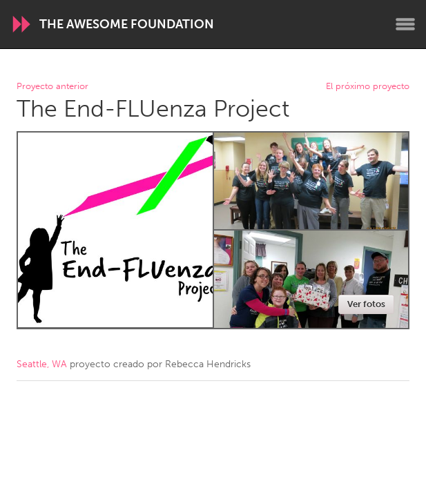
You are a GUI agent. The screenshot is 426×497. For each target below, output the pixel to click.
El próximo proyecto (367, 86)
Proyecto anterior (52, 86)
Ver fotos (366, 304)
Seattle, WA (42, 364)
